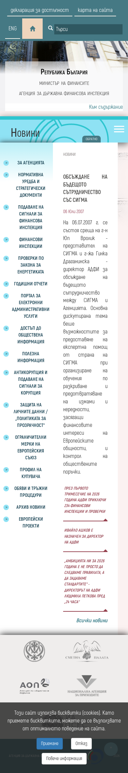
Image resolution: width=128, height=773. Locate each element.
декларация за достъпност (40, 10)
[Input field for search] (88, 29)
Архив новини (30, 507)
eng (13, 28)
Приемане (49, 743)
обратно (91, 139)
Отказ (81, 743)
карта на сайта (95, 10)
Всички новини (92, 620)
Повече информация (64, 758)
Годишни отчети (30, 284)
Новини (69, 154)
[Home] (32, 28)
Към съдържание (106, 107)
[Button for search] (50, 29)
